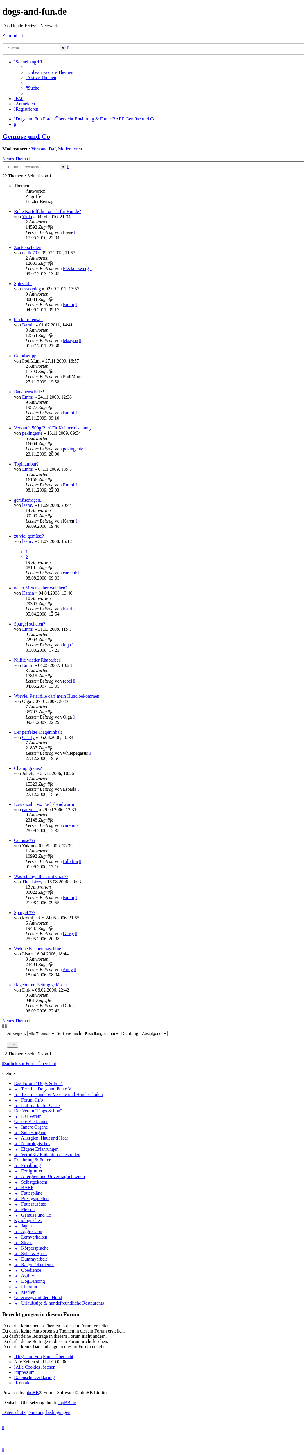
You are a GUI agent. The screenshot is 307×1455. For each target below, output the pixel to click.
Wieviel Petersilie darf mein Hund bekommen (56, 696)
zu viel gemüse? (29, 536)
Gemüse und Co (26, 136)
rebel (67, 680)
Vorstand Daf (43, 148)
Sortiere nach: (88, 1033)
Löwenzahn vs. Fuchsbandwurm (44, 804)
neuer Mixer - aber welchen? (40, 587)
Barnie (28, 324)
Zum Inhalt (12, 35)
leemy (27, 505)
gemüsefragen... (29, 500)
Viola (27, 216)
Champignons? (28, 768)
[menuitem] (49, 72)
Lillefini (70, 861)
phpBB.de (66, 1402)
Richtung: (144, 1033)
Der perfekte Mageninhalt (38, 732)
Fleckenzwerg (76, 268)
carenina (30, 809)
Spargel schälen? (29, 623)
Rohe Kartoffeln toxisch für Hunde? (47, 211)
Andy (68, 969)
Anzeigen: (31, 1033)
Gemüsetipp (25, 355)
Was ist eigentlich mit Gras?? (41, 876)
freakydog (31, 288)
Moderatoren (70, 148)
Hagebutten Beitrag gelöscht (40, 984)
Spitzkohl (23, 283)
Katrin (28, 593)
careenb (70, 572)
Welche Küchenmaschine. (38, 948)
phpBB (32, 1392)
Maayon (70, 340)
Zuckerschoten (27, 247)
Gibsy (68, 933)
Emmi (68, 304)
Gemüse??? (24, 840)
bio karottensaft (28, 319)
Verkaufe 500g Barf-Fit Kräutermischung (52, 427)
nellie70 (29, 252)
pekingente (32, 433)
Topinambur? (26, 463)
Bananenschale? (29, 391)
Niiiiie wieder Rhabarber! (38, 660)
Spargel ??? (24, 912)
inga (67, 644)
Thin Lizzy (32, 881)
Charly (28, 737)
